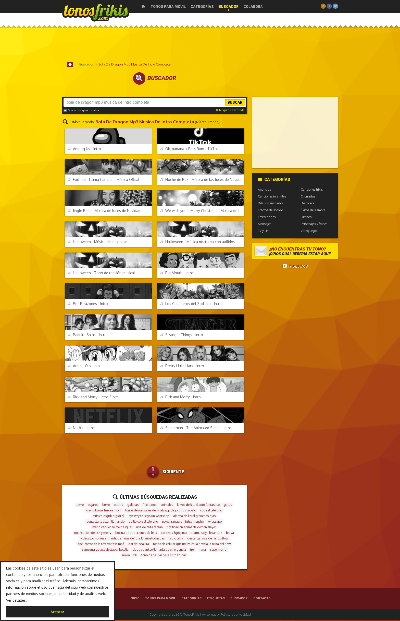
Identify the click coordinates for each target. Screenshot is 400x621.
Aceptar (57, 612)
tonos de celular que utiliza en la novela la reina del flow (192, 545)
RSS (323, 6)
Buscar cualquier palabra (81, 111)
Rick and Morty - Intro (180, 397)
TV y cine (264, 231)
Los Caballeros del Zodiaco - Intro (191, 304)
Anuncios (264, 190)
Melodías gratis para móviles (95, 12)
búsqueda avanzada (230, 111)
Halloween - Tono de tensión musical (101, 273)
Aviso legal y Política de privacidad (226, 615)
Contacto (262, 599)
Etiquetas (216, 599)
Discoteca (308, 204)
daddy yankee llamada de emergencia (159, 550)
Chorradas (308, 197)
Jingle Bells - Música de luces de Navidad (104, 211)
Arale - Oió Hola (84, 366)
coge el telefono (211, 511)
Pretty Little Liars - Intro (182, 366)
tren (192, 550)
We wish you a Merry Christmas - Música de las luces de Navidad (202, 211)
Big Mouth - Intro (176, 273)
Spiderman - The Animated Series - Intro (195, 428)
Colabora (253, 6)
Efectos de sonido (270, 211)
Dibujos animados (270, 204)
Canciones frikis (312, 190)
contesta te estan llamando (105, 522)
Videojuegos (309, 231)
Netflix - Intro (81, 428)
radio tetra (176, 539)
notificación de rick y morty (92, 533)
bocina (118, 505)
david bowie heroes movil (103, 511)
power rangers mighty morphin (183, 522)
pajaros (93, 505)
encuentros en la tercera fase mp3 (101, 545)
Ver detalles (16, 600)
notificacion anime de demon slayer (191, 528)
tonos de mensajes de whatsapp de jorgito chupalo (160, 511)
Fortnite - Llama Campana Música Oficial (103, 180)
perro (80, 505)
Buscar (235, 103)
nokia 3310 (129, 556)
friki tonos (149, 505)
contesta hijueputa (174, 533)
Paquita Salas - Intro (87, 335)
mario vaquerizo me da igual (112, 528)
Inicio (143, 6)
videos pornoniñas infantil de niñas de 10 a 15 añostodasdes (122, 539)
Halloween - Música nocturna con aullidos (197, 242)
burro (106, 505)
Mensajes (264, 225)
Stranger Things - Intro (181, 335)
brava (230, 533)
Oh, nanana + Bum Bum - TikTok (189, 149)
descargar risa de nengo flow (207, 539)
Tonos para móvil (168, 6)
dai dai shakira (138, 545)
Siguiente (173, 472)
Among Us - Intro (84, 149)
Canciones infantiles (272, 197)
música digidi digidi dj (108, 517)
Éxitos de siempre (313, 211)
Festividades (267, 218)
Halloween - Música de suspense (97, 242)
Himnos (306, 218)
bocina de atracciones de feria (136, 533)
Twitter (335, 6)
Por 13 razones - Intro (88, 304)
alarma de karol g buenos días (194, 517)
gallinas (133, 505)
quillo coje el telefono (143, 522)
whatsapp (215, 522)
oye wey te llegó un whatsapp (149, 517)
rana (202, 550)
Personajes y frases (314, 225)
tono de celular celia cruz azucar (163, 556)
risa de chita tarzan (149, 528)
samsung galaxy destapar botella (105, 550)
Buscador (229, 6)
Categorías (202, 6)
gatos (228, 505)
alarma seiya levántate (206, 533)
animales (166, 505)
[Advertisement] (200, 45)
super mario (218, 550)
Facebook (329, 6)
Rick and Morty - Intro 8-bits (93, 397)
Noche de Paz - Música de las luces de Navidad (201, 180)
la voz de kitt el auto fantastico (198, 505)
